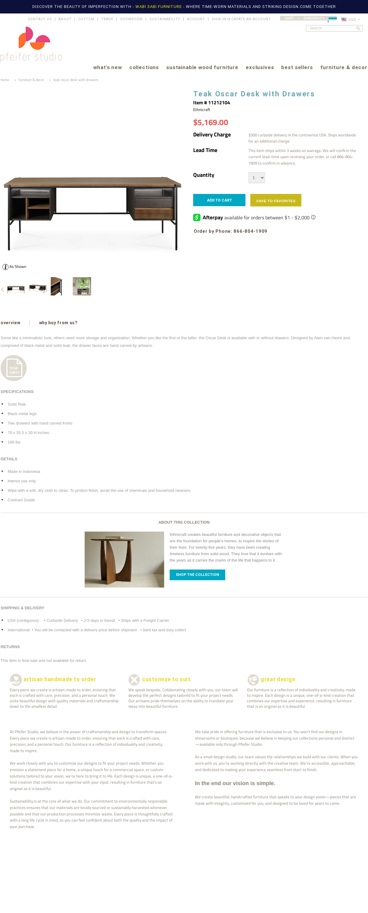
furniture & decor (343, 67)
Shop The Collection (197, 575)
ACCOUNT (196, 19)
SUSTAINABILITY (164, 19)
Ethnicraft (201, 109)
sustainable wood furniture (202, 67)
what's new (107, 67)
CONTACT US (40, 19)
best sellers (297, 67)
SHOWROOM (131, 19)
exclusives (260, 67)
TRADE (107, 19)
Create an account (251, 19)
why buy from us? (58, 322)
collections (144, 67)
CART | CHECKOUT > (311, 18)
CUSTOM (86, 19)
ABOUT (65, 19)
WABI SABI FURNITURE (159, 6)
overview (10, 322)
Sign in (219, 19)
